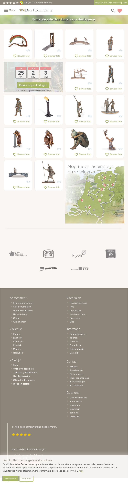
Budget (17, 334)
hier (81, 470)
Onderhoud (76, 345)
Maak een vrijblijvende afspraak (111, 2)
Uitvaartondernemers (24, 380)
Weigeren (26, 478)
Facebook (75, 416)
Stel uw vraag (76, 374)
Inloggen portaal (21, 383)
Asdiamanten (19, 321)
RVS (72, 306)
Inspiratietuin (76, 385)
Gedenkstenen (20, 314)
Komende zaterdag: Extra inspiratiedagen (64, 20)
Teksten (74, 337)
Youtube (74, 412)
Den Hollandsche (78, 397)
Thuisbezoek (76, 370)
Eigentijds (18, 341)
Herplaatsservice (21, 376)
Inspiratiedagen (77, 381)
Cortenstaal (75, 310)
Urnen (16, 318)
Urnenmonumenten (23, 310)
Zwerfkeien (75, 318)
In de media (76, 401)
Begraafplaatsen (78, 334)
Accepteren (10, 478)
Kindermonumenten (23, 303)
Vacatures (75, 405)
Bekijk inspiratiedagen (33, 85)
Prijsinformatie (77, 349)
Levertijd (74, 341)
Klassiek (17, 345)
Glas (72, 321)
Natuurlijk (18, 352)
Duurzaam (75, 409)
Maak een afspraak (79, 377)
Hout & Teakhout (78, 303)
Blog (15, 365)
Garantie (74, 352)
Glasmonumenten (22, 306)
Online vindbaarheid (23, 368)
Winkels (74, 366)
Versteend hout (77, 314)
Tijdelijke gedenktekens (25, 372)
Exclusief (17, 337)
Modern (17, 349)
